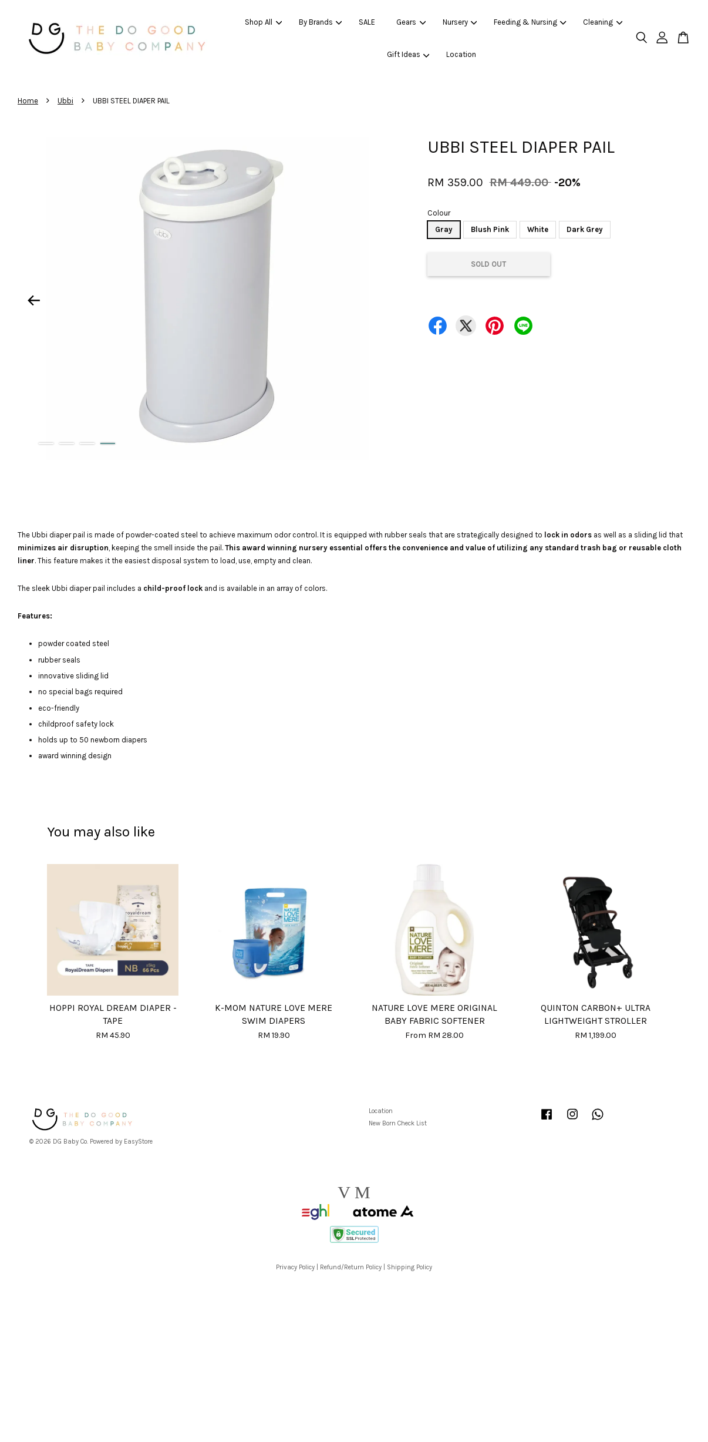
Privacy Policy (295, 1267)
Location (461, 54)
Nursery (460, 22)
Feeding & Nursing (530, 22)
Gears (411, 22)
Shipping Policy (409, 1267)
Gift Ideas (408, 54)
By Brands (320, 22)
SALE (367, 22)
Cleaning (602, 22)
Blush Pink (490, 229)
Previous (33, 300)
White (537, 229)
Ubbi (65, 100)
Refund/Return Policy (351, 1267)
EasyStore (138, 1141)
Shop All (263, 22)
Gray (444, 229)
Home (28, 100)
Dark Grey (585, 229)
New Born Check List (398, 1123)
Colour (438, 213)
